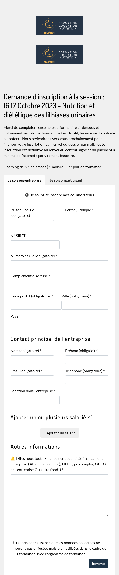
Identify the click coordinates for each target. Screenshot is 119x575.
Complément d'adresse (30, 276)
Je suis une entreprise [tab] (24, 180)
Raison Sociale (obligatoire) (22, 213)
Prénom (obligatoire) (83, 350)
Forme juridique (79, 210)
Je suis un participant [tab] (65, 180)
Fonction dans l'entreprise (33, 391)
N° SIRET (19, 235)
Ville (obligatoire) (76, 296)
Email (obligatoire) (26, 370)
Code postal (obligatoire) (32, 296)
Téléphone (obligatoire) (85, 370)
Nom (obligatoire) (26, 350)
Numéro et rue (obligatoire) (34, 255)
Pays (16, 316)
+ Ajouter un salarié (60, 432)
